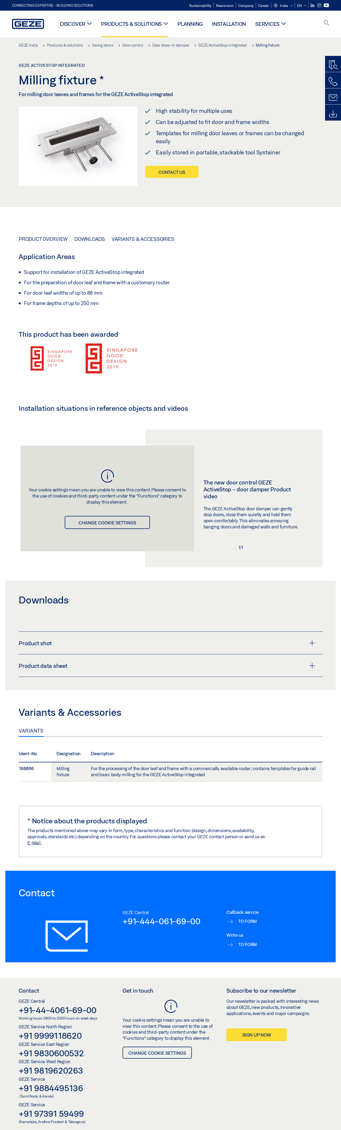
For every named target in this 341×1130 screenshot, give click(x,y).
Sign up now (256, 1034)
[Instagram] (319, 5)
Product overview (43, 239)
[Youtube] (326, 5)
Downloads (89, 239)
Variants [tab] (31, 731)
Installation (229, 24)
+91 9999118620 (50, 1035)
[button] (283, 6)
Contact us (172, 172)
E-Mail (34, 842)
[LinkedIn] (313, 5)
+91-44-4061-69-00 (57, 1010)
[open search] (327, 23)
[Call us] (333, 81)
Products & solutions (131, 24)
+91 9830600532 (51, 1053)
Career (263, 5)
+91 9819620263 (51, 1070)
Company (246, 5)
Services (267, 24)
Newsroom (225, 5)
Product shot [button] (167, 643)
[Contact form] (333, 97)
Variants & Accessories (143, 239)
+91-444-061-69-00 (161, 921)
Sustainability (200, 5)
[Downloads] (333, 114)
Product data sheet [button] (167, 666)
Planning (190, 24)
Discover (72, 24)
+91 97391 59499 (51, 1113)
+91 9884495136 (51, 1088)
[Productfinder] (333, 65)
